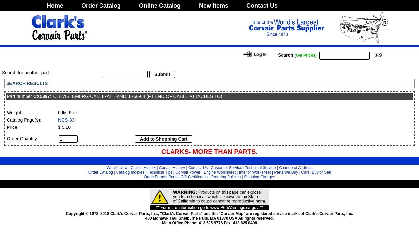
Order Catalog (101, 5)
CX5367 (41, 96)
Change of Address (295, 168)
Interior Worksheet (255, 172)
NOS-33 (66, 120)
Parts (172, 177)
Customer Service (226, 168)
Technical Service (260, 168)
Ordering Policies (226, 177)
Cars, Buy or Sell (316, 172)
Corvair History (172, 168)
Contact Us (262, 5)
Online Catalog (160, 5)
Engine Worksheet (220, 172)
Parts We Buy (286, 172)
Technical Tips (160, 172)
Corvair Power (187, 172)
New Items (213, 5)
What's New (117, 168)
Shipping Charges (259, 177)
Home (55, 5)
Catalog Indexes (130, 172)
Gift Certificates (194, 177)
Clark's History (143, 168)
